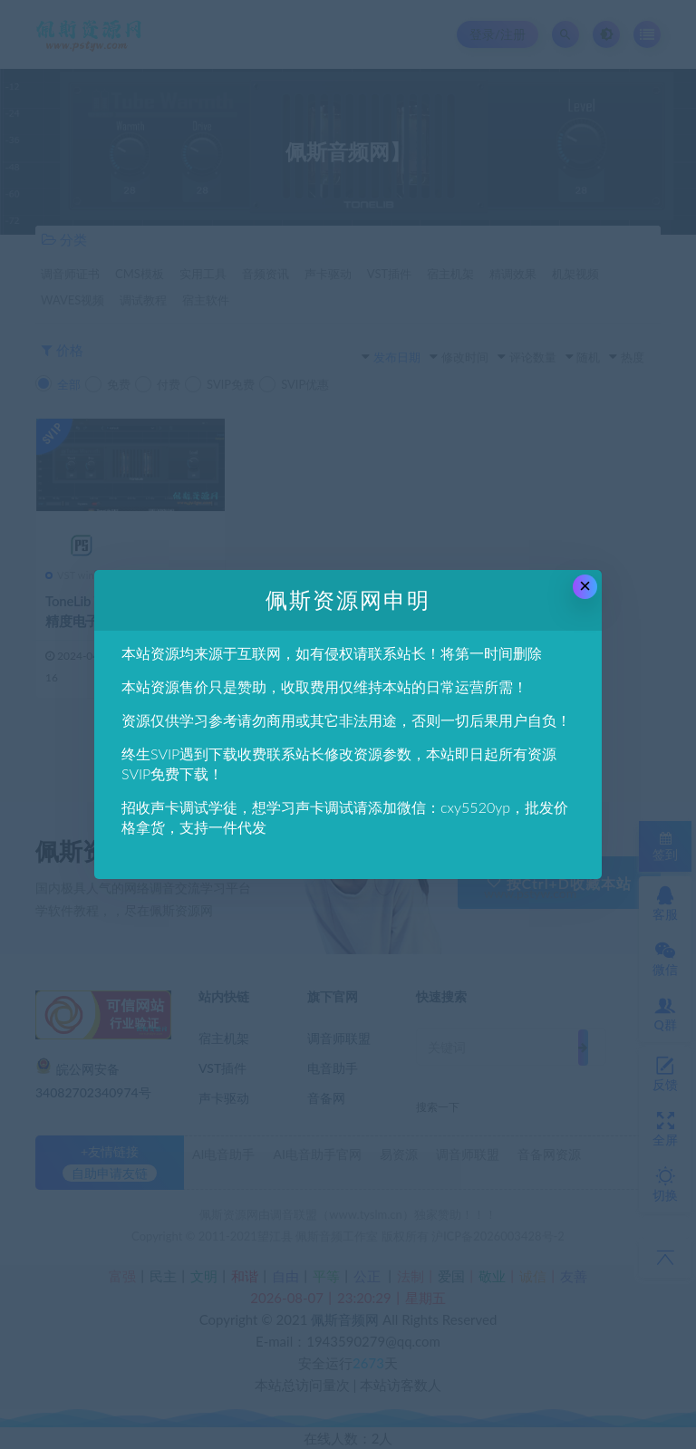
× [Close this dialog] (585, 586)
